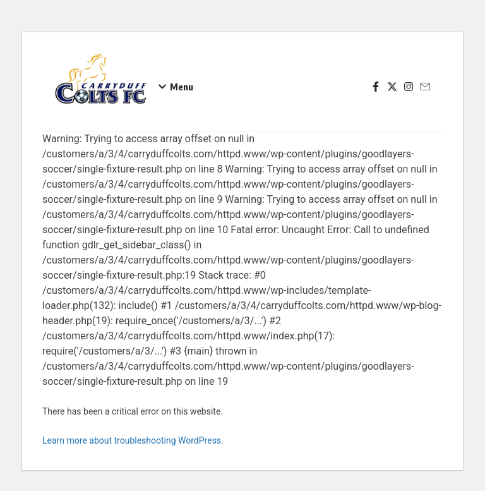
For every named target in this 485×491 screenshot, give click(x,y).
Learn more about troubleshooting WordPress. (133, 440)
